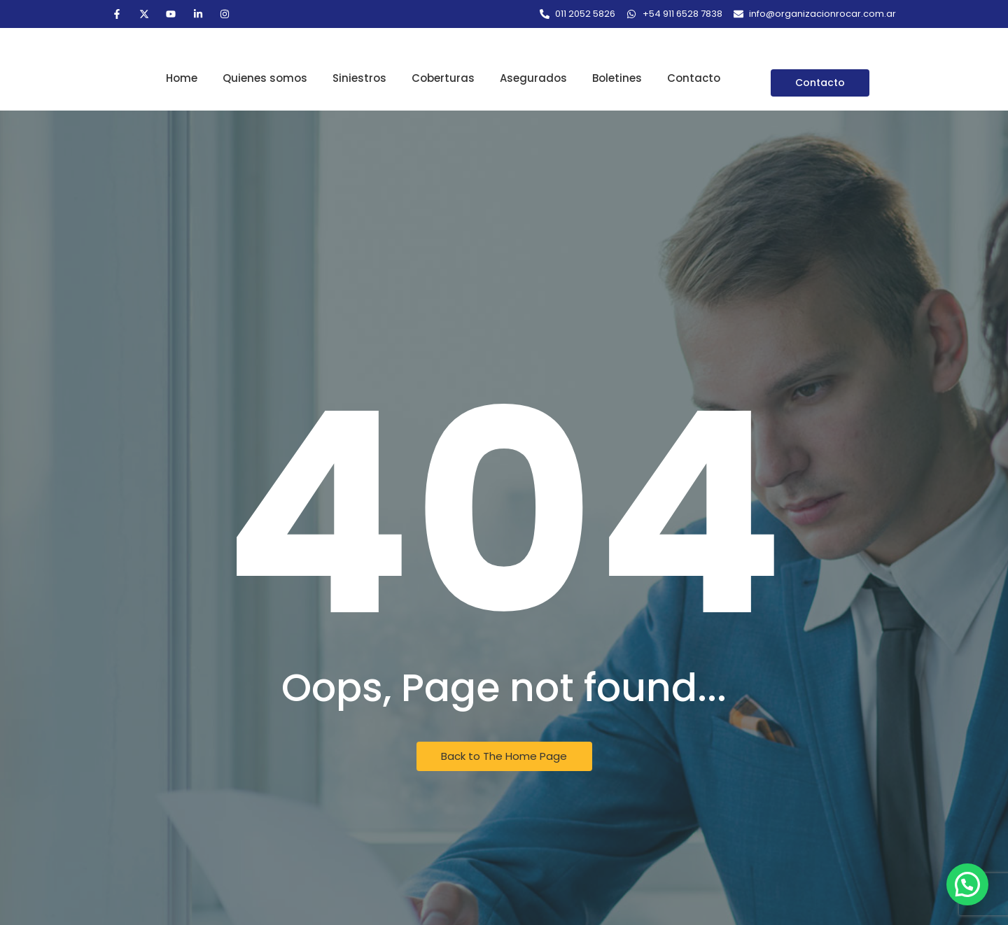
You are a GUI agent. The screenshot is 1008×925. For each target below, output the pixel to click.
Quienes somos (265, 78)
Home (181, 78)
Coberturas (443, 78)
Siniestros (359, 78)
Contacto (693, 78)
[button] (967, 884)
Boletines (617, 78)
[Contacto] (820, 83)
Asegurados (533, 78)
